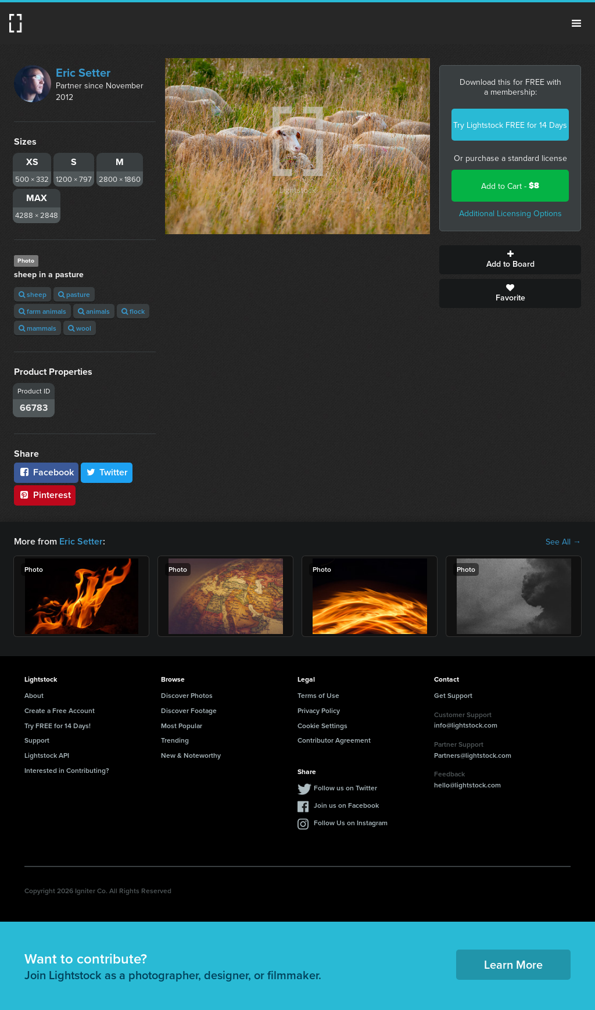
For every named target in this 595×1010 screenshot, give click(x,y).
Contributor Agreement (334, 740)
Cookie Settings (322, 725)
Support (36, 740)
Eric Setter (83, 72)
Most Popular (181, 725)
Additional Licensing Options (510, 213)
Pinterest (45, 495)
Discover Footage (189, 710)
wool (79, 328)
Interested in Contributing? (66, 770)
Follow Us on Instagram (351, 823)
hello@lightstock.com (467, 785)
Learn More (513, 964)
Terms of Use (318, 695)
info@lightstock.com (465, 725)
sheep (32, 294)
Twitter (106, 472)
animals (94, 311)
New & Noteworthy (191, 755)
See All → (563, 541)
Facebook (46, 472)
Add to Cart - (510, 186)
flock (133, 311)
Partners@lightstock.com (472, 755)
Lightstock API (46, 755)
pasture (74, 294)
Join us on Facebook (346, 805)
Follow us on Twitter (345, 788)
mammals (37, 328)
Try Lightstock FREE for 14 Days (510, 125)
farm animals (42, 311)
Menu (576, 23)
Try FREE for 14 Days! (57, 725)
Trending (175, 740)
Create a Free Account (59, 710)
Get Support (453, 695)
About (34, 695)
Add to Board (510, 260)
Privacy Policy (319, 710)
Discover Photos (187, 695)
